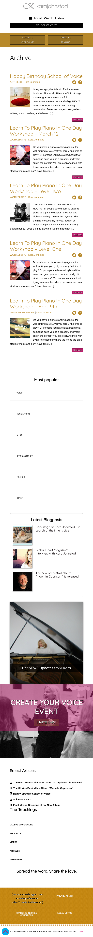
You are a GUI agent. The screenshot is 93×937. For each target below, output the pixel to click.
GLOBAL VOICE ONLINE (21, 825)
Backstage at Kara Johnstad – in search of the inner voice (58, 528)
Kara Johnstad (32, 82)
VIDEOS (13, 842)
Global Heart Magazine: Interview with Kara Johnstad (56, 551)
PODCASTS (15, 833)
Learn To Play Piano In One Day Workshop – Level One (46, 246)
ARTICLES (16, 82)
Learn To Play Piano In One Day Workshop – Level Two (46, 188)
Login (81, 931)
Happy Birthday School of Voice (46, 76)
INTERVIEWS (16, 859)
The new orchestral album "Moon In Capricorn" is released (57, 574)
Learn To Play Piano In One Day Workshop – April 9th (46, 304)
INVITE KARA (46, 722)
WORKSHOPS (18, 139)
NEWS (13, 312)
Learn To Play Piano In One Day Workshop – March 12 (46, 131)
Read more (78, 120)
